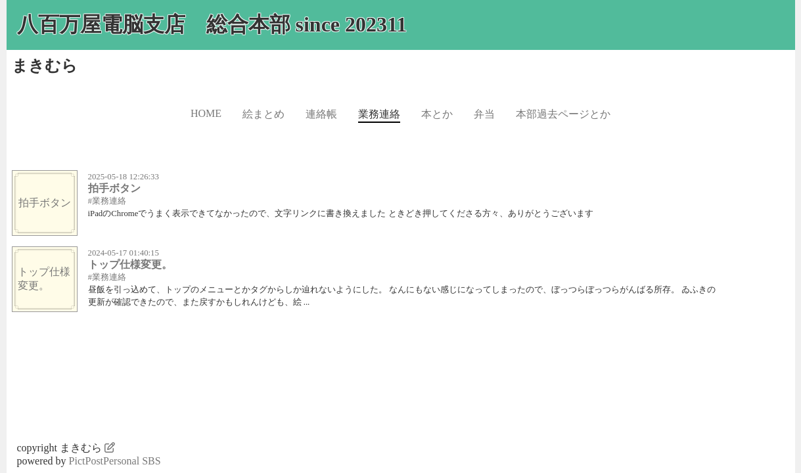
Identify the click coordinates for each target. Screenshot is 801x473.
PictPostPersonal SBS (115, 460)
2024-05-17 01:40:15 (123, 253)
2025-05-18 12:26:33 (123, 176)
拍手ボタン (114, 188)
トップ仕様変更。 (130, 264)
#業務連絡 (107, 201)
